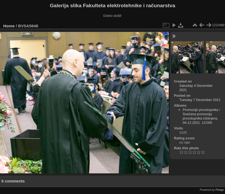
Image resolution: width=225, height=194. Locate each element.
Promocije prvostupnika (200, 110)
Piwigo (220, 189)
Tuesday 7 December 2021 (199, 100)
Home (9, 26)
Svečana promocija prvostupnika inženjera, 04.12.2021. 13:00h (200, 118)
